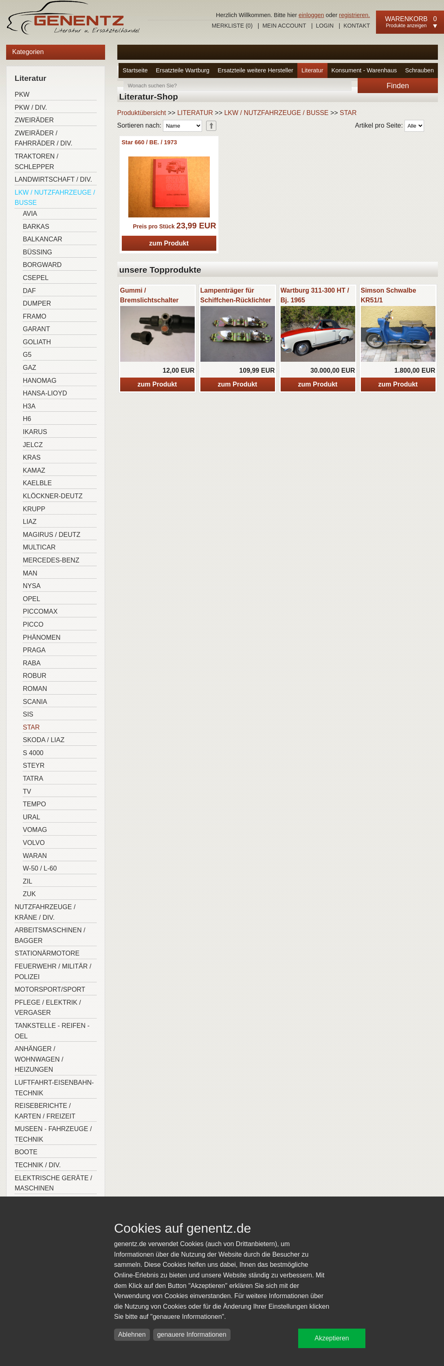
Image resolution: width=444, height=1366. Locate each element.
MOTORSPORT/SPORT (50, 989)
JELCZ (33, 444)
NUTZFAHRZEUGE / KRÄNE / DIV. (45, 912)
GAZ (29, 367)
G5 (27, 354)
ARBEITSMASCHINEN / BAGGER (50, 935)
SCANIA (35, 701)
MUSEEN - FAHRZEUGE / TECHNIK (53, 1134)
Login (325, 25)
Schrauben (419, 70)
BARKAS (36, 226)
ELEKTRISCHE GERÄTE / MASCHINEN (53, 1183)
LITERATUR (195, 112)
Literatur (312, 70)
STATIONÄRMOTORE (47, 953)
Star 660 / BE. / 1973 (149, 142)
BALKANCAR (42, 239)
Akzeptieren (331, 1338)
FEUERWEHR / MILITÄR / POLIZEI (53, 971)
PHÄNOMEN (41, 637)
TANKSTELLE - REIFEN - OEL (52, 1031)
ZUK (29, 893)
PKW (22, 94)
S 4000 (33, 752)
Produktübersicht (141, 112)
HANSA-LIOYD (45, 393)
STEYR (33, 765)
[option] (157, 338)
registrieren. (354, 15)
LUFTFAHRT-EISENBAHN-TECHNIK (54, 1088)
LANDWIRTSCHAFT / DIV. (53, 179)
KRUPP (34, 509)
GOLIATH (37, 342)
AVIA (30, 213)
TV (27, 791)
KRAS (32, 457)
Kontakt (356, 25)
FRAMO (34, 316)
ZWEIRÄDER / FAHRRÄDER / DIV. (44, 138)
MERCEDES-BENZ (51, 560)
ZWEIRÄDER (34, 120)
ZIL (27, 881)
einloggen (311, 15)
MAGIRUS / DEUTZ (51, 534)
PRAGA (34, 650)
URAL (31, 817)
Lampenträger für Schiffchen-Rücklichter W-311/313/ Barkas (235, 300)
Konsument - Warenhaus (364, 70)
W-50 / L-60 (40, 868)
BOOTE (26, 1152)
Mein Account (284, 25)
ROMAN (35, 688)
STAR (31, 727)
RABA (32, 663)
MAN (30, 573)
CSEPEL (35, 277)
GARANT (36, 329)
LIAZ (30, 521)
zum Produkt (169, 243)
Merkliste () (232, 25)
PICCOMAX (40, 611)
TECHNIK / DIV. (38, 1165)
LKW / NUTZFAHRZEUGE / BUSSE (55, 197)
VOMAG (35, 829)
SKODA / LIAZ (43, 739)
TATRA (33, 778)
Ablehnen (132, 1334)
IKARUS (35, 431)
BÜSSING (37, 252)
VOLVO (34, 842)
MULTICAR (39, 547)
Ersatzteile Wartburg (183, 70)
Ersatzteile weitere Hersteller (255, 70)
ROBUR (34, 675)
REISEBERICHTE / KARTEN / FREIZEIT (45, 1111)
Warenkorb (406, 18)
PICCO (33, 624)
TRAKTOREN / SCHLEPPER (36, 161)
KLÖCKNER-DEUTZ (53, 496)
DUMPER (37, 303)
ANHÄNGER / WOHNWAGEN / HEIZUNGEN (39, 1059)
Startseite (135, 70)
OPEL (31, 598)
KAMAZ (34, 470)
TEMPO (34, 804)
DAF (29, 290)
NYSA (32, 585)
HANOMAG (40, 380)
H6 (27, 418)
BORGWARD (42, 264)
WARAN (35, 855)
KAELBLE (37, 483)
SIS (28, 714)
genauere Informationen (191, 1334)
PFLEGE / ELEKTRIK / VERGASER (48, 1007)
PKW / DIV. (31, 107)
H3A (29, 406)
